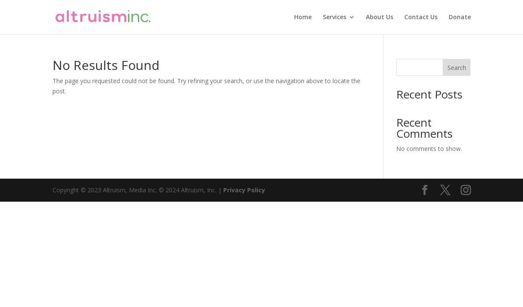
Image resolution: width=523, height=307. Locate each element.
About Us (379, 17)
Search (456, 68)
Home (303, 17)
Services (334, 17)
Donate (460, 17)
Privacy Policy (244, 190)
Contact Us (421, 17)
